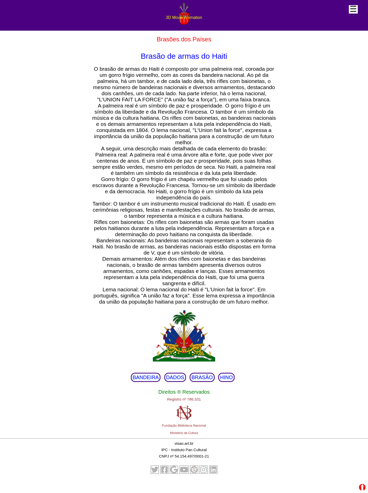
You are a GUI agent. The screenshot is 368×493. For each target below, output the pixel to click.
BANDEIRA (146, 377)
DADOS (175, 377)
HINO (226, 377)
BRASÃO (202, 377)
